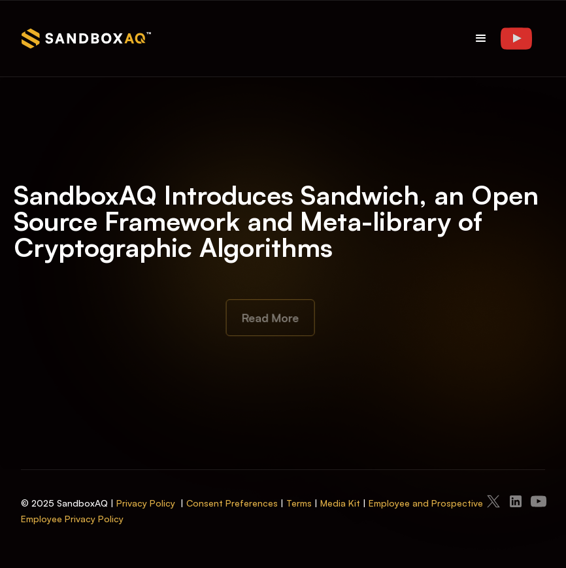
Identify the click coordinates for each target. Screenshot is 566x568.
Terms (299, 503)
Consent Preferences (232, 503)
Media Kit (340, 503)
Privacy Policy (145, 503)
